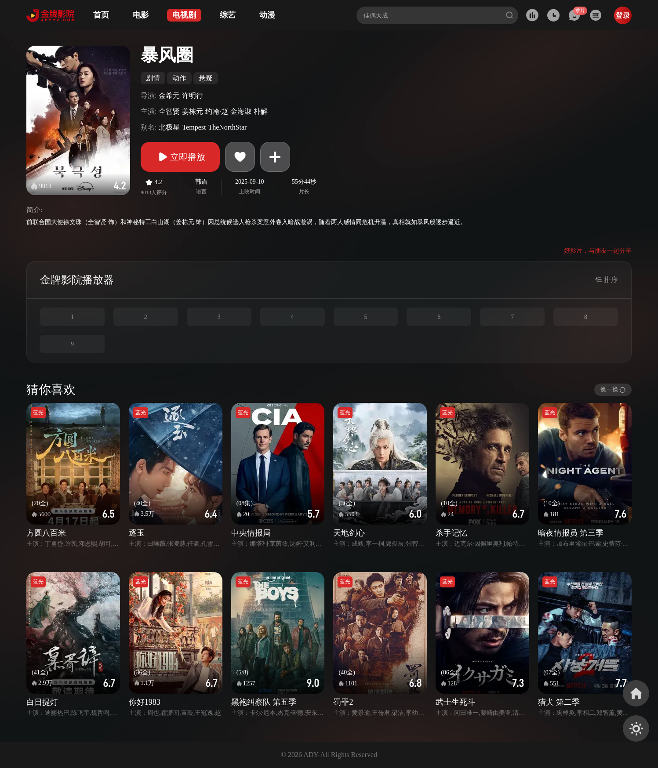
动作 (179, 78)
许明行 (192, 95)
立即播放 (180, 156)
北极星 (169, 127)
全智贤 (169, 111)
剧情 (153, 78)
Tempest (194, 127)
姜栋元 (192, 111)
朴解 (261, 111)
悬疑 (206, 78)
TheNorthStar (227, 127)
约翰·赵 (216, 111)
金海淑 (240, 111)
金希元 (169, 95)
